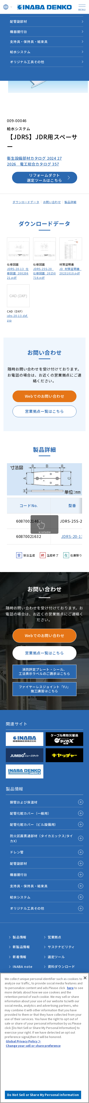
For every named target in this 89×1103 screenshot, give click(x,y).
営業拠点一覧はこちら (44, 411)
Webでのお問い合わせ (44, 396)
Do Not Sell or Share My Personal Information (43, 1095)
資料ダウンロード (61, 966)
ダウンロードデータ (26, 202)
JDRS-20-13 (72, 536)
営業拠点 (54, 937)
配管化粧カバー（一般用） (30, 813)
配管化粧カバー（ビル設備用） (34, 824)
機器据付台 (18, 874)
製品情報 (25, 18)
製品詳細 (70, 202)
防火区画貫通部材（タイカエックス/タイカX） (41, 838)
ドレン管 (17, 852)
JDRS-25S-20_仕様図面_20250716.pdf (44, 273)
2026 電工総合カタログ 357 (33, 164)
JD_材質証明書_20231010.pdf (70, 271)
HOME (8, 18)
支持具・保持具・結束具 (29, 886)
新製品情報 (21, 946)
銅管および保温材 (23, 802)
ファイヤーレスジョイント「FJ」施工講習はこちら (44, 688)
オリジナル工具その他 (27, 908)
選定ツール (56, 956)
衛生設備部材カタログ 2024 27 (34, 158)
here (70, 988)
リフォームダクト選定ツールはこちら (44, 177)
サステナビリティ (61, 946)
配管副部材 (18, 863)
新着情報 (19, 956)
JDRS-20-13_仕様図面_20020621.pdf (18, 273)
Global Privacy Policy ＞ (23, 1041)
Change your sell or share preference (33, 1045)
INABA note (22, 966)
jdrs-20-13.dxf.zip (17, 318)
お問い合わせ (52, 202)
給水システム (20, 897)
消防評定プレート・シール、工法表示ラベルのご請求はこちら (44, 671)
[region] (44, 1038)
